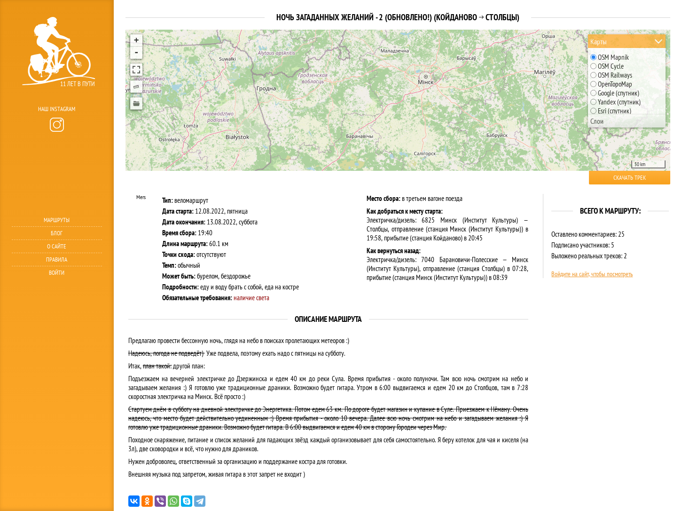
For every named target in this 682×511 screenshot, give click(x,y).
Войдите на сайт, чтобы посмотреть (592, 274)
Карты (598, 41)
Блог (57, 233)
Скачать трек (629, 178)
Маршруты (57, 220)
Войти (56, 273)
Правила (56, 259)
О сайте (56, 246)
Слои (597, 121)
